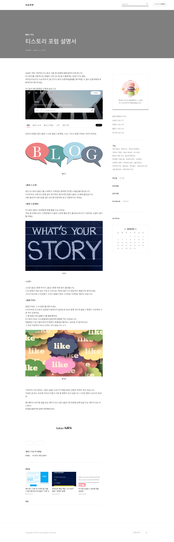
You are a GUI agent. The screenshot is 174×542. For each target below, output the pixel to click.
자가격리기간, (117, 166)
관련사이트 (137, 532)
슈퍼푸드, (139, 159)
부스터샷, (137, 152)
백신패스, (133, 166)
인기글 (122, 178)
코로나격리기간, (142, 166)
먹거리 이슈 (118, 132)
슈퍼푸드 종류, (117, 162)
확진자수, (126, 166)
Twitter (126, 201)
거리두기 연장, (117, 152)
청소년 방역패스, (134, 149)
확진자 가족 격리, (118, 156)
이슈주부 (29, 5)
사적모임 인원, (128, 162)
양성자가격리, (130, 159)
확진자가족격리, (130, 156)
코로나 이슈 (118, 120)
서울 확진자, (138, 162)
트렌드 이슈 (118, 124)
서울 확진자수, (117, 169)
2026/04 (130, 229)
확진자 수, (124, 149)
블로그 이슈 (118, 128)
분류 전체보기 (119, 116)
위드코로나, (116, 149)
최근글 (114, 178)
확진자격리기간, (128, 169)
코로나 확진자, (128, 152)
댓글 (27, 501)
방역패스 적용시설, (118, 159)
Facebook (116, 201)
